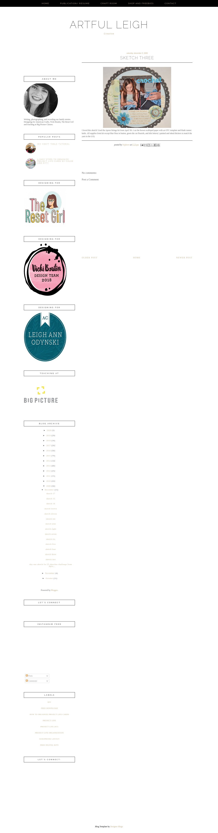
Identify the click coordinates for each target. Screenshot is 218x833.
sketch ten (50, 519)
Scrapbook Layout (49, 739)
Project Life (49, 720)
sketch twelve (50, 509)
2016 (48, 451)
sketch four (51, 549)
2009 (48, 486)
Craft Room (109, 3)
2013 (48, 466)
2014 (48, 461)
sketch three (50, 554)
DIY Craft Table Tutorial (53, 144)
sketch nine (50, 524)
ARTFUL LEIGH (109, 25)
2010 (48, 481)
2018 (48, 440)
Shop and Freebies (141, 3)
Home (45, 3)
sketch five (51, 544)
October (49, 578)
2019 (48, 435)
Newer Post (184, 257)
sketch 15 (50, 499)
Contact (170, 3)
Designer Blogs (116, 826)
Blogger (54, 590)
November (49, 573)
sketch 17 (50, 493)
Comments (31, 681)
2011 (48, 476)
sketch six (50, 539)
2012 (48, 471)
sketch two (51, 559)
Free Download (49, 708)
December (49, 490)
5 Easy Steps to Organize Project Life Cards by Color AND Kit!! (55, 161)
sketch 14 (50, 503)
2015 (48, 456)
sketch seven (51, 534)
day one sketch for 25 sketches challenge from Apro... (50, 565)
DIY (49, 702)
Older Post (89, 257)
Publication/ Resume (75, 3)
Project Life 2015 (49, 727)
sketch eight (50, 529)
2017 (48, 445)
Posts (29, 676)
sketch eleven (50, 514)
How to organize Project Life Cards (49, 714)
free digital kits (49, 745)
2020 (49, 430)
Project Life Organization (49, 733)
